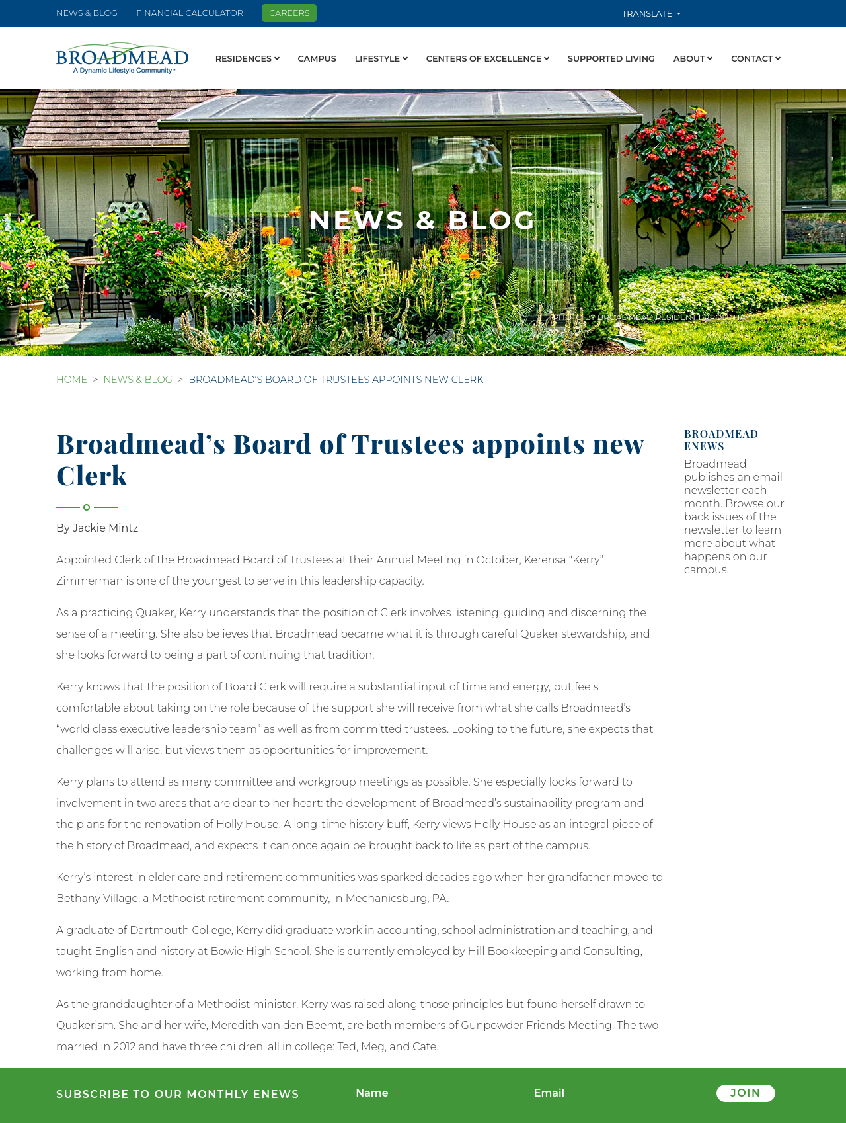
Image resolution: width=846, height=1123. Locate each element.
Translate (648, 14)
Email (549, 1093)
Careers (289, 13)
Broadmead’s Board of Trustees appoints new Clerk (335, 380)
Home (71, 380)
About (692, 58)
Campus (317, 58)
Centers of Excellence (487, 58)
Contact (756, 58)
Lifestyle (381, 58)
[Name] (461, 1093)
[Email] (637, 1093)
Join (745, 1093)
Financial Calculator (189, 13)
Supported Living (611, 58)
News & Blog (87, 13)
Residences (247, 58)
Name (372, 1093)
